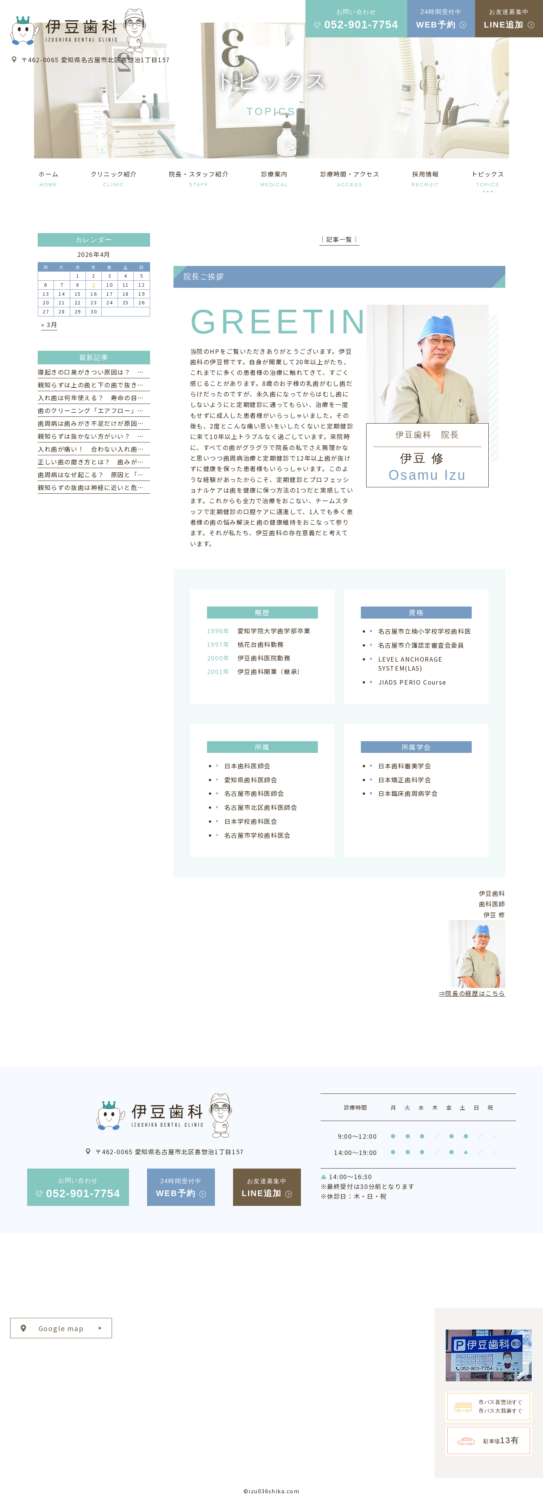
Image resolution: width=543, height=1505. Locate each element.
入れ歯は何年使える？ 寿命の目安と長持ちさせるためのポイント (137, 397)
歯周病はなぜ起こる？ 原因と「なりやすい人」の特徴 (121, 474)
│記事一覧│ (339, 239)
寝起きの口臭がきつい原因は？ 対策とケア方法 (111, 371)
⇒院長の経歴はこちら (472, 993)
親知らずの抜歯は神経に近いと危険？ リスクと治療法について (134, 487)
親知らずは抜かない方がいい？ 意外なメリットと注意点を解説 (134, 436)
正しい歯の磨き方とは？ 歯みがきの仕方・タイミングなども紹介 (137, 461)
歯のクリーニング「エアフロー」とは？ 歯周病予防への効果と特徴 (141, 410)
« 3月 (49, 324)
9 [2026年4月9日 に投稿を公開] (93, 284)
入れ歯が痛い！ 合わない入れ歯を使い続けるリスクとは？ (127, 448)
